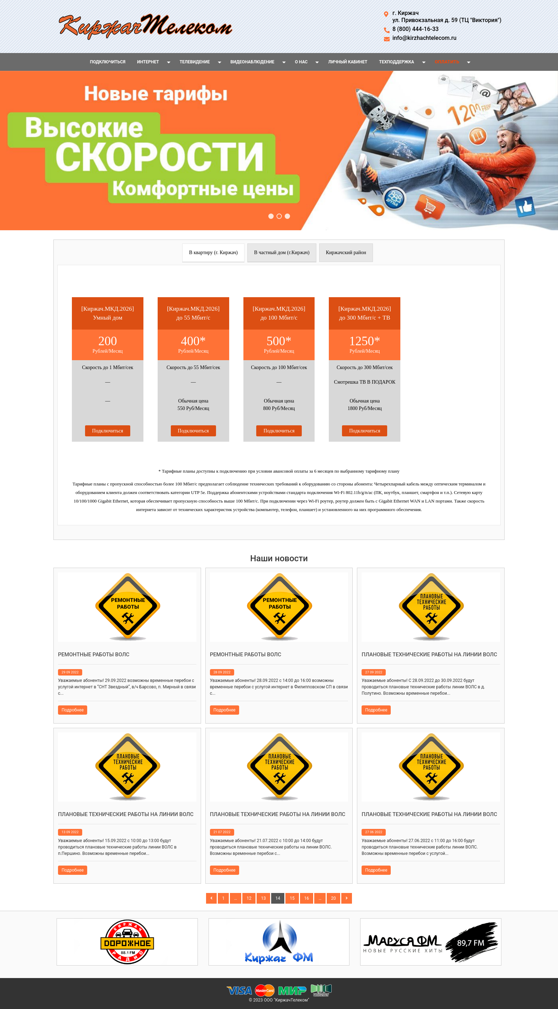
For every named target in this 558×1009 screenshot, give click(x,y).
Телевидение (195, 61)
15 (292, 898)
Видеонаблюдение (252, 61)
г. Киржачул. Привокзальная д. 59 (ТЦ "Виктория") (447, 16)
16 (306, 898)
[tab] (213, 252)
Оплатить (447, 61)
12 (249, 898)
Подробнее (73, 710)
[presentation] (213, 252)
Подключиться (108, 61)
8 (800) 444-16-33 (416, 29)
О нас (301, 61)
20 (333, 898)
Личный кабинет (347, 61)
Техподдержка (396, 61)
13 (263, 898)
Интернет (148, 61)
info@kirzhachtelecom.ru (425, 38)
